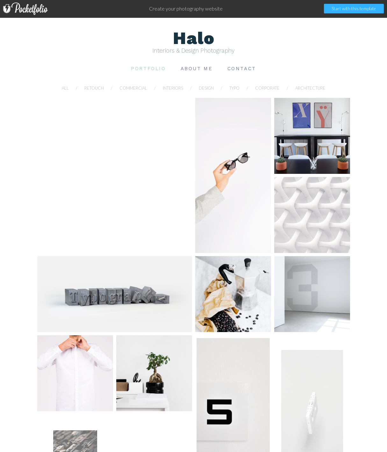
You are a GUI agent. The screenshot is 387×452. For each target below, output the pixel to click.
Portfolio (148, 68)
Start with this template (354, 8)
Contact (241, 68)
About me (197, 68)
